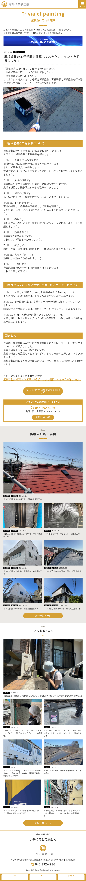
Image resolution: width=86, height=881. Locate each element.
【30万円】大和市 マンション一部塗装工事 (62, 534)
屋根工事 (7, 496)
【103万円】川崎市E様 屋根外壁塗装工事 (20, 609)
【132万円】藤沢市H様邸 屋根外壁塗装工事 (62, 609)
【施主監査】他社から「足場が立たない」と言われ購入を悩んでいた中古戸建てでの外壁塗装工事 (43, 696)
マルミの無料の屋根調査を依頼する (43, 391)
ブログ (6, 692)
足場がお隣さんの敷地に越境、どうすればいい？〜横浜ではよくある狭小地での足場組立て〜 (62, 813)
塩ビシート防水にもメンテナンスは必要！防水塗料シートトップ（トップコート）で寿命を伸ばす (63, 733)
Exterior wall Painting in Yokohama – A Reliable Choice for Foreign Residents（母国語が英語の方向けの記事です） (22, 773)
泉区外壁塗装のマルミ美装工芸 (18, 30)
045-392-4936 (45, 408)
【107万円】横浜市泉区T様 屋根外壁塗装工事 (22, 499)
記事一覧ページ (43, 615)
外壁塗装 (14, 496)
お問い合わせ (43, 417)
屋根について (65, 30)
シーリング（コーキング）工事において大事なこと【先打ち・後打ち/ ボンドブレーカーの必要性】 (22, 733)
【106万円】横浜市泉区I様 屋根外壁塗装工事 (62, 571)
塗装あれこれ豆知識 (45, 30)
